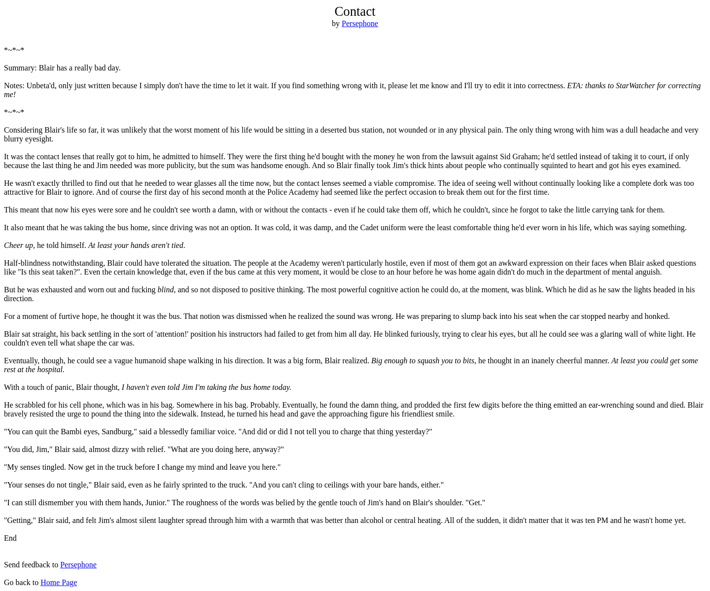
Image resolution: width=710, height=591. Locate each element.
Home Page (58, 582)
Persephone (360, 23)
